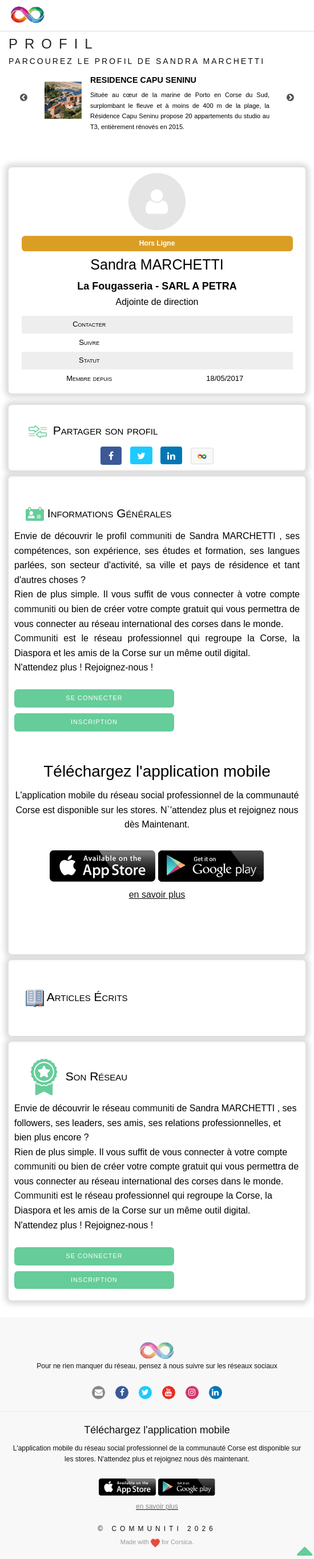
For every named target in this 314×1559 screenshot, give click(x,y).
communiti (151, 536)
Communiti (36, 638)
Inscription (94, 721)
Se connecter (94, 697)
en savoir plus (157, 894)
